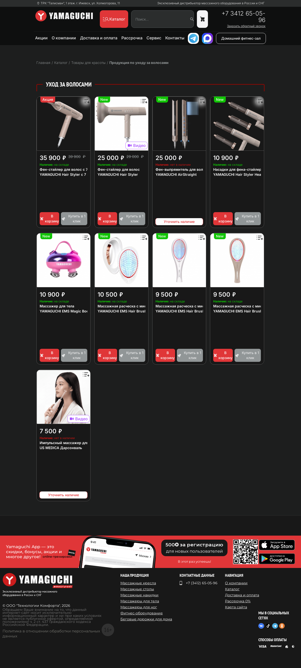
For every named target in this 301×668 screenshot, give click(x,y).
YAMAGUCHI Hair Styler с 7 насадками (73, 174)
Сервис (153, 37)
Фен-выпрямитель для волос (181, 169)
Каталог (232, 589)
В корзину (49, 218)
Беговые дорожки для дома (146, 619)
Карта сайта (236, 607)
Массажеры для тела (139, 601)
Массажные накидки (139, 595)
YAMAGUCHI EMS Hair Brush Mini (126, 311)
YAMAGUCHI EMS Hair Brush (180, 311)
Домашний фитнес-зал (241, 38)
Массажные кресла (138, 583)
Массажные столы (137, 589)
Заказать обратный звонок (246, 26)
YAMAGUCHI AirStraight (176, 174)
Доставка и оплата (98, 37)
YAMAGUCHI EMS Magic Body (65, 311)
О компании (64, 37)
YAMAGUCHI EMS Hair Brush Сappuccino (248, 311)
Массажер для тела (57, 306)
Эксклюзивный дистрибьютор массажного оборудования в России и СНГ (211, 3)
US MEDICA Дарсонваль (61, 448)
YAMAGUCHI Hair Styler (118, 174)
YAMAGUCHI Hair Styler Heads (239, 174)
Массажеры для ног (138, 607)
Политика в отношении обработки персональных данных (51, 633)
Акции (41, 37)
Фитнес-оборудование (141, 613)
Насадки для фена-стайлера (238, 169)
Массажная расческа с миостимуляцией (134, 306)
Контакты (174, 37)
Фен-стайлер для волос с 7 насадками (74, 169)
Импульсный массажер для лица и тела (75, 443)
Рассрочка (131, 37)
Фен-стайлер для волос (119, 169)
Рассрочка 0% (238, 601)
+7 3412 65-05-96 (243, 16)
